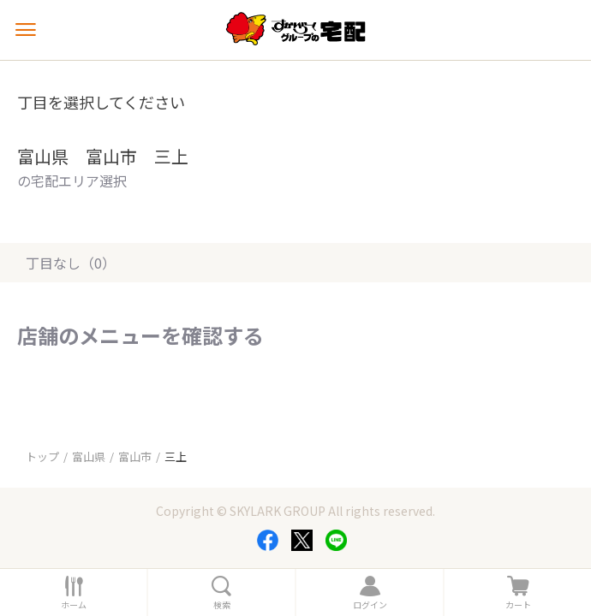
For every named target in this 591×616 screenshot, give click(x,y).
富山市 (135, 456)
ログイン (370, 605)
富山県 (88, 456)
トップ (42, 456)
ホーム (74, 605)
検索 (221, 605)
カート (518, 605)
